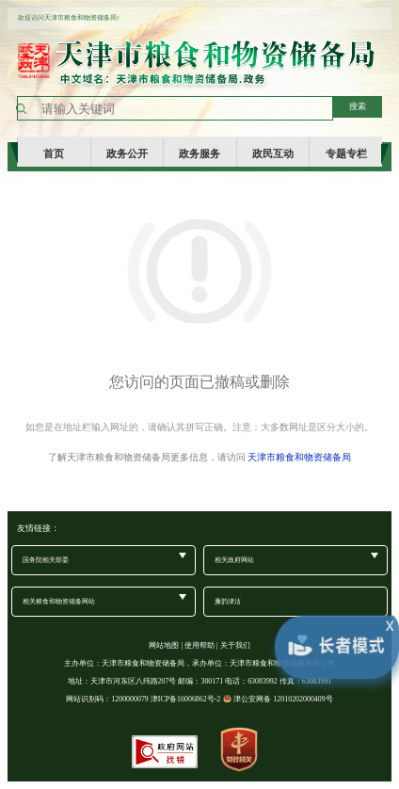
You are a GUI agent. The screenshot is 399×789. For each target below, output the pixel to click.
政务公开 (127, 152)
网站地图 (164, 645)
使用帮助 (199, 645)
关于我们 (235, 645)
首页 (53, 152)
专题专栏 (346, 152)
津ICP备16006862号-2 (186, 699)
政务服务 (199, 152)
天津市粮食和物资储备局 (299, 457)
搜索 (357, 106)
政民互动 (273, 152)
